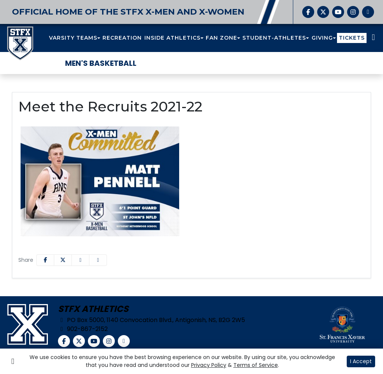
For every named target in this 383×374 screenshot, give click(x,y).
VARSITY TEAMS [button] (73, 37)
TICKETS (352, 37)
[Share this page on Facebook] (45, 260)
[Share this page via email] (80, 260)
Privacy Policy (208, 365)
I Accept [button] (361, 361)
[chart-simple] (368, 12)
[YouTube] (338, 12)
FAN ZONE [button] (221, 37)
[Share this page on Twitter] (63, 260)
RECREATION (122, 37)
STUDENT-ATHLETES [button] (274, 37)
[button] (74, 38)
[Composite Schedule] (373, 38)
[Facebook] (308, 12)
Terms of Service (255, 365)
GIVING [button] (322, 37)
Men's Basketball (101, 63)
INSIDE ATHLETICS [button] (172, 37)
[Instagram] (353, 12)
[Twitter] (323, 12)
